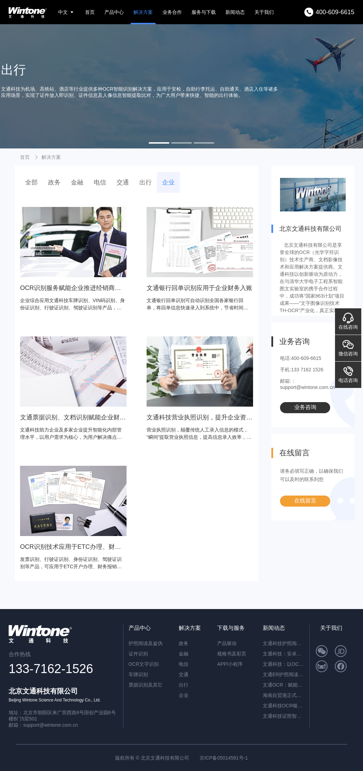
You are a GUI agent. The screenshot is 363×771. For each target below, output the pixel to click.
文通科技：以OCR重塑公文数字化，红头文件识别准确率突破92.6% (283, 664)
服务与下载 (204, 12)
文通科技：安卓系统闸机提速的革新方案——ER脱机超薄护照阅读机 (283, 653)
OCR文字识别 (144, 664)
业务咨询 (305, 407)
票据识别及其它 (145, 685)
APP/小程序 (230, 664)
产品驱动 (226, 643)
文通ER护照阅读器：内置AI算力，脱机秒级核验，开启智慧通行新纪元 (283, 674)
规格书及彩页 (231, 653)
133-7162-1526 (51, 669)
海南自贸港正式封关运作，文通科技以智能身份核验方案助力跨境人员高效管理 (283, 695)
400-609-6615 (335, 12)
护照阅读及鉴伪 (145, 643)
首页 (90, 12)
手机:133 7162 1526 (301, 369)
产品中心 (114, 12)
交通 (123, 182)
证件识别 (138, 653)
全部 (31, 182)
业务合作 (172, 12)
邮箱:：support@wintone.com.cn (307, 384)
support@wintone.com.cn (50, 725)
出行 (145, 182)
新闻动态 (235, 12)
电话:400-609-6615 (300, 358)
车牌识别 (138, 674)
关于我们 (264, 12)
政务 (54, 182)
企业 (168, 182)
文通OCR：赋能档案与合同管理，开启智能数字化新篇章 (283, 685)
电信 (100, 182)
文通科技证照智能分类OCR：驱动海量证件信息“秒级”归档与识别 (283, 716)
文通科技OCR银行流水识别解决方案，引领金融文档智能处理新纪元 (283, 705)
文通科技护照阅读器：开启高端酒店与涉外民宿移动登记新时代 (283, 643)
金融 (77, 182)
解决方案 (143, 12)
